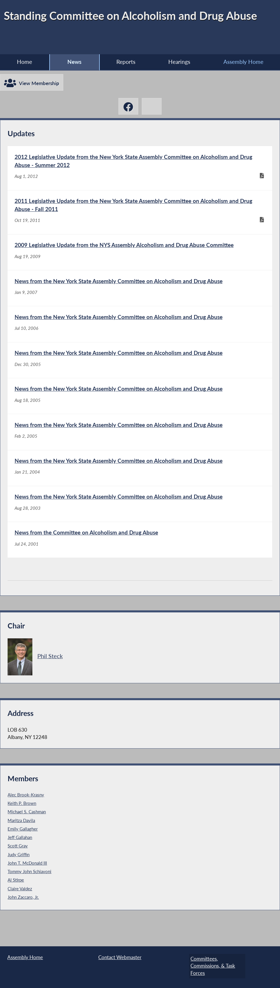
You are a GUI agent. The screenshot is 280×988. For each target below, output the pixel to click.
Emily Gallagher (23, 851)
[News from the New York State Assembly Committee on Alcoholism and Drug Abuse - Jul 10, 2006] (140, 333)
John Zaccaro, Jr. (23, 919)
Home (24, 62)
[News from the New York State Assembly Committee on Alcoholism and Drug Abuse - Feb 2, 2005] (140, 447)
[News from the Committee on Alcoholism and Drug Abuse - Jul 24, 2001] (140, 561)
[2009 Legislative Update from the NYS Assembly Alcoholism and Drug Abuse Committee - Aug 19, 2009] (140, 257)
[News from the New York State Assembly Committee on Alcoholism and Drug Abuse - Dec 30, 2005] (140, 371)
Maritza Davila (21, 842)
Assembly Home (243, 62)
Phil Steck (50, 678)
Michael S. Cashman (27, 834)
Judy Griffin (18, 876)
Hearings (179, 62)
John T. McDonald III (27, 885)
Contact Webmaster (119, 958)
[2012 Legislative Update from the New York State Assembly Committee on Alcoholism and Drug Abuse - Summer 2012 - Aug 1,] (140, 169)
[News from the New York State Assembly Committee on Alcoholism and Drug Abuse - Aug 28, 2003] (140, 523)
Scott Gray (18, 868)
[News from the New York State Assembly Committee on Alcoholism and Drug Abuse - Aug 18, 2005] (140, 409)
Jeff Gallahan (20, 859)
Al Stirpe (16, 902)
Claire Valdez (20, 910)
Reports (125, 62)
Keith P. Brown (22, 825)
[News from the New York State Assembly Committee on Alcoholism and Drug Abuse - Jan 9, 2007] (140, 295)
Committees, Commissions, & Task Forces (211, 965)
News (74, 62)
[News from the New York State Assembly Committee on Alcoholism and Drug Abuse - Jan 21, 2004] (140, 485)
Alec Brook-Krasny (26, 817)
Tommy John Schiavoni (29, 893)
